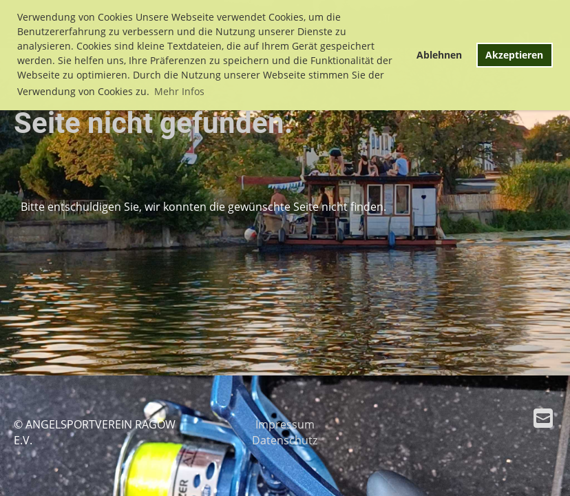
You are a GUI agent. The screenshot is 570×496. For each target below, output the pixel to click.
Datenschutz (284, 440)
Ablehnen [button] (439, 54)
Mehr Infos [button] (179, 91)
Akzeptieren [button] (514, 54)
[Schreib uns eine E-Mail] (543, 418)
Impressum (285, 424)
